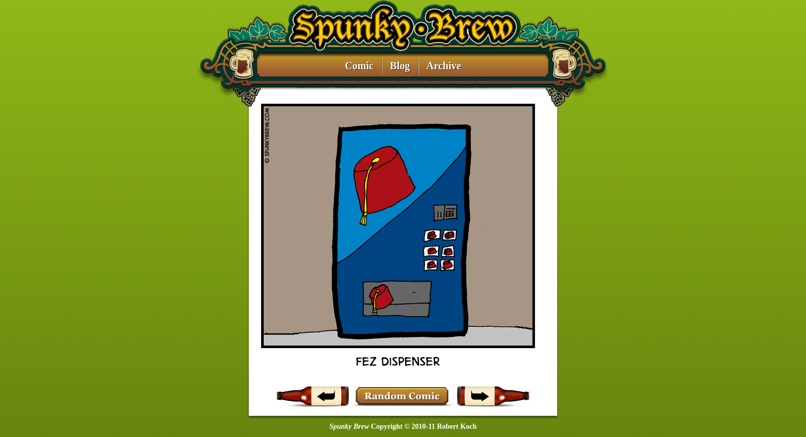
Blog (400, 66)
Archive (444, 66)
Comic (359, 66)
